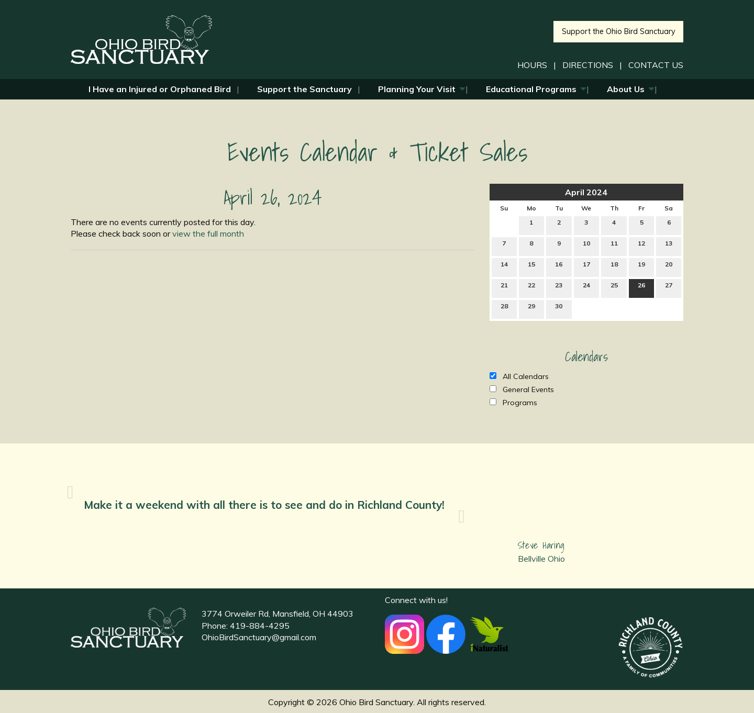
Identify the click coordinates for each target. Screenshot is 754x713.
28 (504, 308)
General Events (522, 389)
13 (668, 245)
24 (586, 287)
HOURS (532, 65)
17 (586, 266)
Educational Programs (531, 89)
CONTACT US (655, 65)
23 (558, 287)
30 (558, 308)
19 (641, 266)
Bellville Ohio (541, 558)
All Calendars (519, 376)
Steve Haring (541, 545)
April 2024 (586, 192)
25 (614, 287)
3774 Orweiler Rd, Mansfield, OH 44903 (277, 613)
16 (558, 266)
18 (614, 266)
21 (504, 287)
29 (531, 308)
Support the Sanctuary (304, 89)
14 (504, 266)
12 (641, 245)
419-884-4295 (260, 625)
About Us (626, 89)
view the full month (208, 233)
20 (668, 266)
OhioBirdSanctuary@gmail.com (259, 637)
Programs (513, 402)
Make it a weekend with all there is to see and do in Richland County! (264, 504)
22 (531, 287)
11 (614, 245)
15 (531, 266)
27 (668, 287)
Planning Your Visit (417, 89)
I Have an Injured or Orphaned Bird (159, 89)
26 (641, 287)
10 (586, 245)
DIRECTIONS (587, 65)
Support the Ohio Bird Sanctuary (618, 31)
